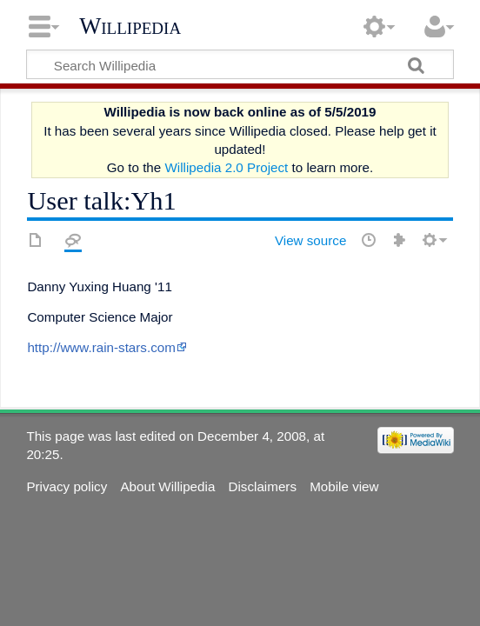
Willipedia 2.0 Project (226, 167)
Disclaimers (263, 486)
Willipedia (130, 26)
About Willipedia (167, 486)
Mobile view (344, 486)
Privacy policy (66, 486)
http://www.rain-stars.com (101, 347)
